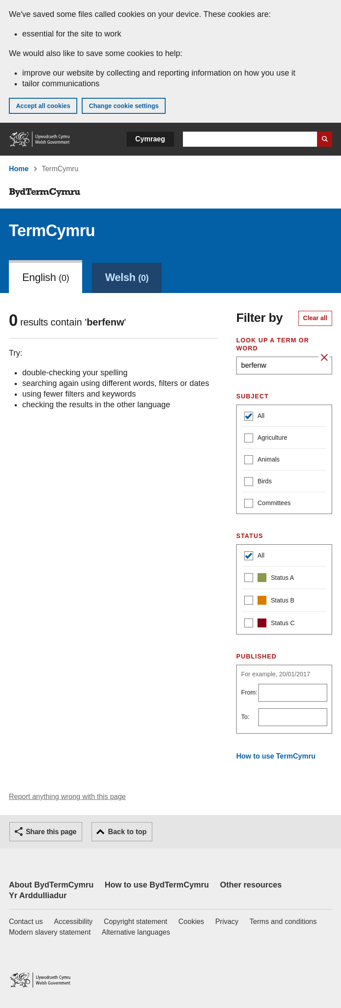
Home (18, 169)
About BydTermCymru (51, 884)
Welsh (127, 277)
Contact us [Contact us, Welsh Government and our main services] (26, 921)
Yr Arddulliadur (38, 895)
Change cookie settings (124, 105)
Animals (262, 460)
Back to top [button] (127, 831)
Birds (258, 482)
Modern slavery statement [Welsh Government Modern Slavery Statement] (50, 932)
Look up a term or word (272, 344)
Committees (267, 504)
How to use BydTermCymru (157, 884)
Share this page (51, 831)
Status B (269, 601)
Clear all (315, 317)
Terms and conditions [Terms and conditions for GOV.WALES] (283, 921)
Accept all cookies (43, 105)
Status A (269, 578)
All (254, 417)
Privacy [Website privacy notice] (226, 921)
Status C (269, 624)
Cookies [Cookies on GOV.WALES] (191, 921)
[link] (127, 276)
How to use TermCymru (275, 756)
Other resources (251, 884)
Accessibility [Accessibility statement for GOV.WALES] (73, 921)
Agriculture (265, 439)
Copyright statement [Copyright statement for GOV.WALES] (135, 921)
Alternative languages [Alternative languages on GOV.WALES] (136, 932)
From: (249, 692)
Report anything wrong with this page (67, 796)
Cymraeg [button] (150, 139)
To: (245, 716)
